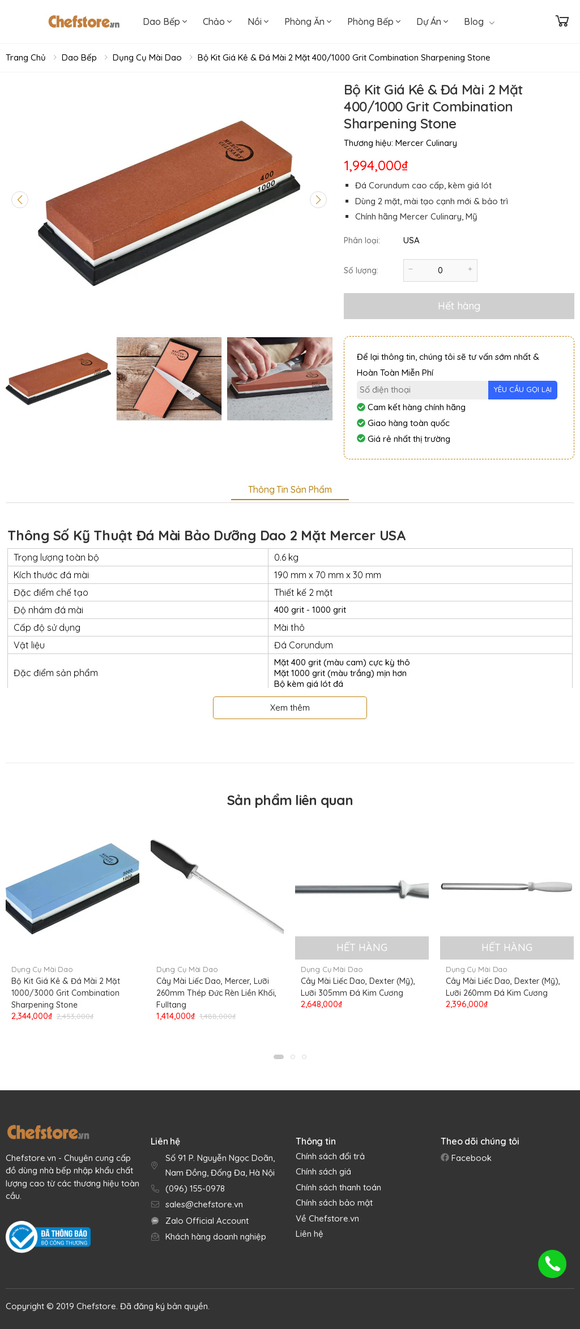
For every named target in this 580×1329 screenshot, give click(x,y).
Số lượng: (361, 270)
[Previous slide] (19, 199)
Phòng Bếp (373, 21)
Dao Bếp (165, 21)
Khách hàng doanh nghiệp (215, 1236)
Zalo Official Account (207, 1220)
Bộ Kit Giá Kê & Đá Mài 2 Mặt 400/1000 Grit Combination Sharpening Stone (344, 57)
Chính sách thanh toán (338, 1187)
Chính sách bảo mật (334, 1202)
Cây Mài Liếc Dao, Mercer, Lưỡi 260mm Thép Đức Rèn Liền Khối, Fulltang (216, 993)
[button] (278, 1057)
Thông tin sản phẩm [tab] (289, 489)
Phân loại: (362, 240)
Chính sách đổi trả (330, 1156)
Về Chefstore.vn (327, 1218)
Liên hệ (309, 1233)
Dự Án (432, 21)
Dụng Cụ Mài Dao (147, 57)
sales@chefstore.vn (204, 1204)
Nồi (258, 21)
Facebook (470, 1157)
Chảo (217, 21)
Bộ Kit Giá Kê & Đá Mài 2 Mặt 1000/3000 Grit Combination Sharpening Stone (65, 993)
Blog (479, 21)
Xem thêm (290, 707)
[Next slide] (318, 199)
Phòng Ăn (307, 21)
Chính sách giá (323, 1171)
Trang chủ (26, 57)
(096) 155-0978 (195, 1188)
